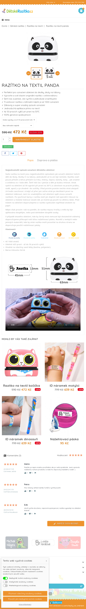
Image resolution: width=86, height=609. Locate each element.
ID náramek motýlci (64, 385)
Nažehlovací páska (64, 439)
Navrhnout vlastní (28, 139)
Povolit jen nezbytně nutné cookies (25, 599)
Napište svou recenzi (65, 523)
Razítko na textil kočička (21, 385)
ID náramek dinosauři (21, 439)
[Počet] (5, 139)
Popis (30, 160)
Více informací (25, 604)
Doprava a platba (47, 160)
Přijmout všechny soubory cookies (25, 593)
